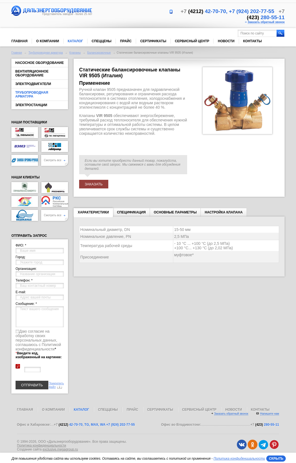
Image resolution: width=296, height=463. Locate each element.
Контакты (252, 41)
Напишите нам (269, 413)
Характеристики (93, 213)
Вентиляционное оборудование (32, 73)
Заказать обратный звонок (266, 22)
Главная (19, 41)
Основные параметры (175, 212)
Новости (226, 41)
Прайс (126, 41)
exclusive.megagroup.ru (60, 449)
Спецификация (131, 212)
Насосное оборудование (39, 63)
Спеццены (101, 41)
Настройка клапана (224, 212)
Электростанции (31, 105)
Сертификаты (153, 41)
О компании (47, 41)
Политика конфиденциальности (41, 445)
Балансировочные (99, 52)
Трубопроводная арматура (46, 52)
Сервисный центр (192, 41)
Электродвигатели (33, 84)
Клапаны (75, 52)
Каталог (75, 41)
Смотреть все (54, 160)
